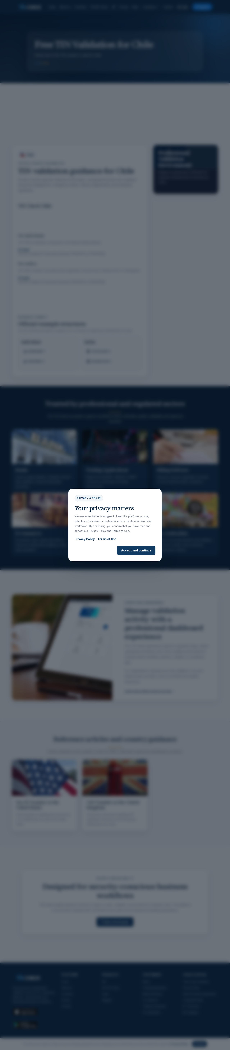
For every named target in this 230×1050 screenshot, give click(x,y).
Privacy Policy (85, 539)
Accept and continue (136, 550)
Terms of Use (106, 539)
